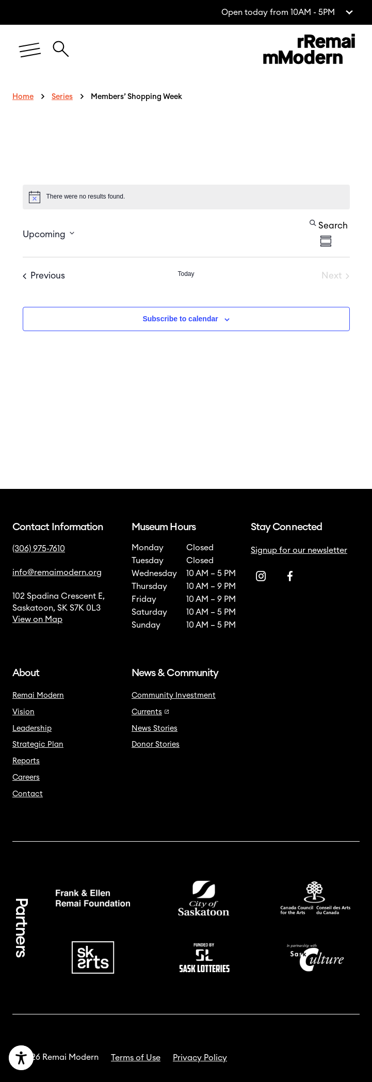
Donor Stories (156, 744)
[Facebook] (290, 576)
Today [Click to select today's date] (185, 273)
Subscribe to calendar (180, 319)
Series (62, 97)
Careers (26, 777)
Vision (23, 712)
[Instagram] (261, 576)
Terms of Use (135, 1058)
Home (23, 97)
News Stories (154, 728)
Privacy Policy (200, 1058)
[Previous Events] (44, 276)
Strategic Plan (37, 744)
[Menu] (30, 51)
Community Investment (174, 695)
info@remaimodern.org (57, 572)
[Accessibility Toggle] (57, 1057)
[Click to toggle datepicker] (48, 233)
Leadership (32, 728)
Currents (150, 712)
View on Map (37, 619)
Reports (26, 761)
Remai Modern (38, 695)
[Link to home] (309, 50)
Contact (27, 794)
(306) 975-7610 (38, 549)
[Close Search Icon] (60, 44)
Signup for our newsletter (299, 550)
